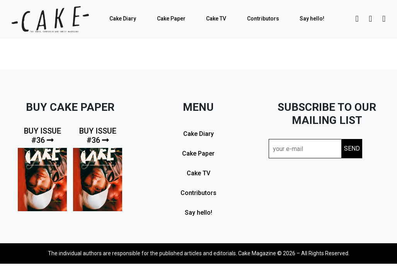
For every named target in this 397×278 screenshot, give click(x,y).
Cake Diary (122, 18)
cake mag (50, 19)
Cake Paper (171, 18)
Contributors (263, 18)
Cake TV (216, 18)
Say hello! (312, 18)
